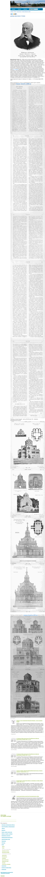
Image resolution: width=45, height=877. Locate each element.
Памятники (4, 841)
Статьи (19, 9)
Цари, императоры (5, 859)
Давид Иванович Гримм (26, 11)
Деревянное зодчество (6, 835)
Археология (4, 865)
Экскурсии (3, 875)
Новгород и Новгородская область (8, 824)
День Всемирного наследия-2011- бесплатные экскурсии (7, 873)
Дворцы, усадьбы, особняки (7, 833)
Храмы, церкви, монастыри (7, 832)
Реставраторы (4, 856)
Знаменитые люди (5, 861)
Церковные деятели (5, 850)
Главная (13, 9)
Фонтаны (3, 842)
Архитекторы (19, 11)
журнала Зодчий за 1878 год (30, 615)
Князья (3, 846)
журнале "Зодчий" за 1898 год (23, 83)
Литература (4, 869)
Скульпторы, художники (6, 864)
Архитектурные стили (6, 839)
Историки (3, 862)
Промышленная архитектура (7, 837)
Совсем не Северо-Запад (6, 867)
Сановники (4, 858)
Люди (15, 11)
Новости (25, 9)
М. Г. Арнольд (15, 69)
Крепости (3, 830)
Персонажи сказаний (5, 852)
